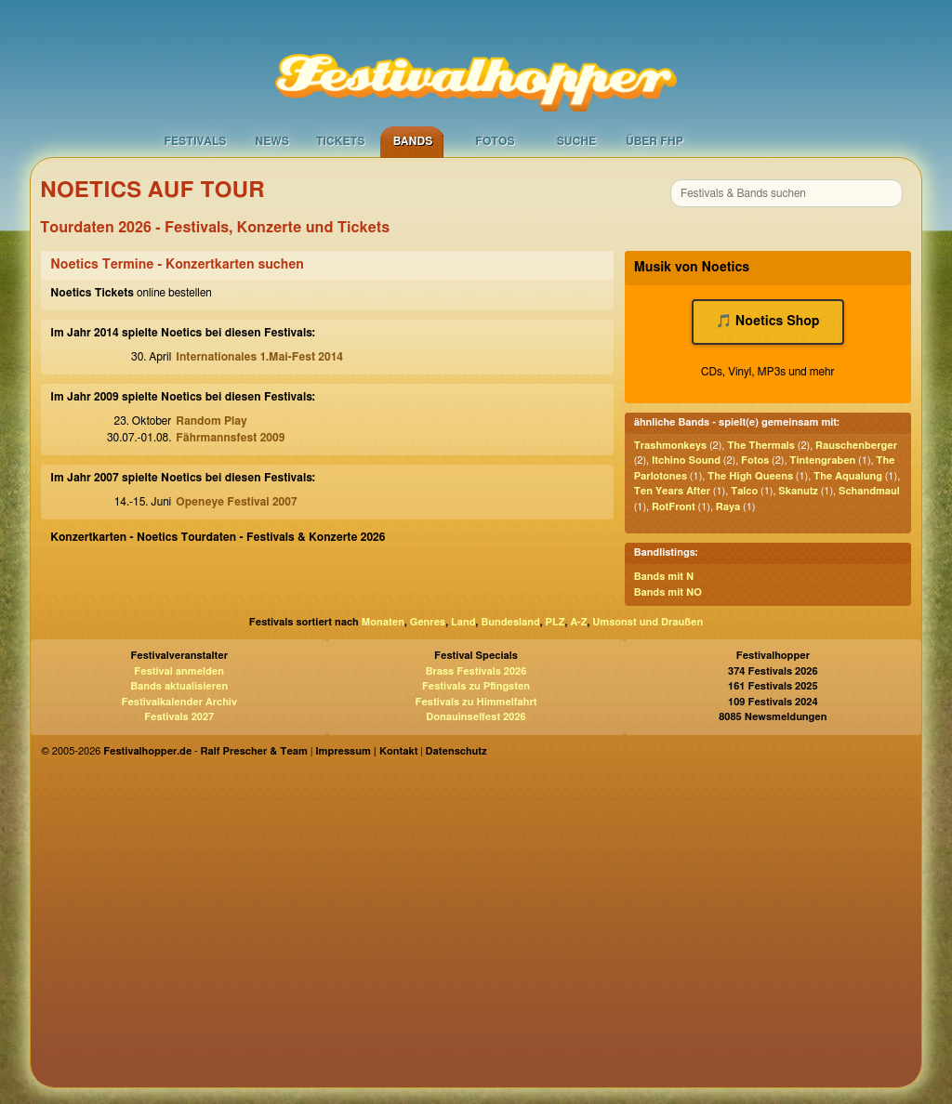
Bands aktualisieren (179, 686)
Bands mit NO (668, 592)
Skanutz (798, 491)
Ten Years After (672, 491)
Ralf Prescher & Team (254, 751)
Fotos (494, 141)
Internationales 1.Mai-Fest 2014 (259, 356)
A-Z (578, 622)
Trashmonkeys (670, 445)
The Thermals (761, 445)
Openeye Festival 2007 (236, 501)
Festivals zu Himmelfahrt (475, 702)
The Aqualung (847, 476)
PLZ (555, 622)
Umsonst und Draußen (647, 622)
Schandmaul (869, 491)
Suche (577, 141)
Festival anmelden (179, 671)
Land (463, 622)
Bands (413, 141)
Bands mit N (664, 577)
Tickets (340, 141)
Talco (744, 491)
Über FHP (654, 141)
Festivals (195, 141)
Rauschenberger (856, 445)
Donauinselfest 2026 (475, 717)
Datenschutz (456, 751)
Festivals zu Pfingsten (476, 686)
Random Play (211, 421)
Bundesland (510, 622)
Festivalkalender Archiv (178, 702)
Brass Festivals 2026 (476, 671)
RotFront (673, 507)
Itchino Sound (686, 460)
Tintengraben (822, 460)
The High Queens (750, 476)
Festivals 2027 (179, 717)
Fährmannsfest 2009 (230, 437)
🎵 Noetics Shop (768, 321)
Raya (728, 507)
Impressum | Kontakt (366, 751)
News (272, 141)
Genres (427, 622)
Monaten (383, 622)
